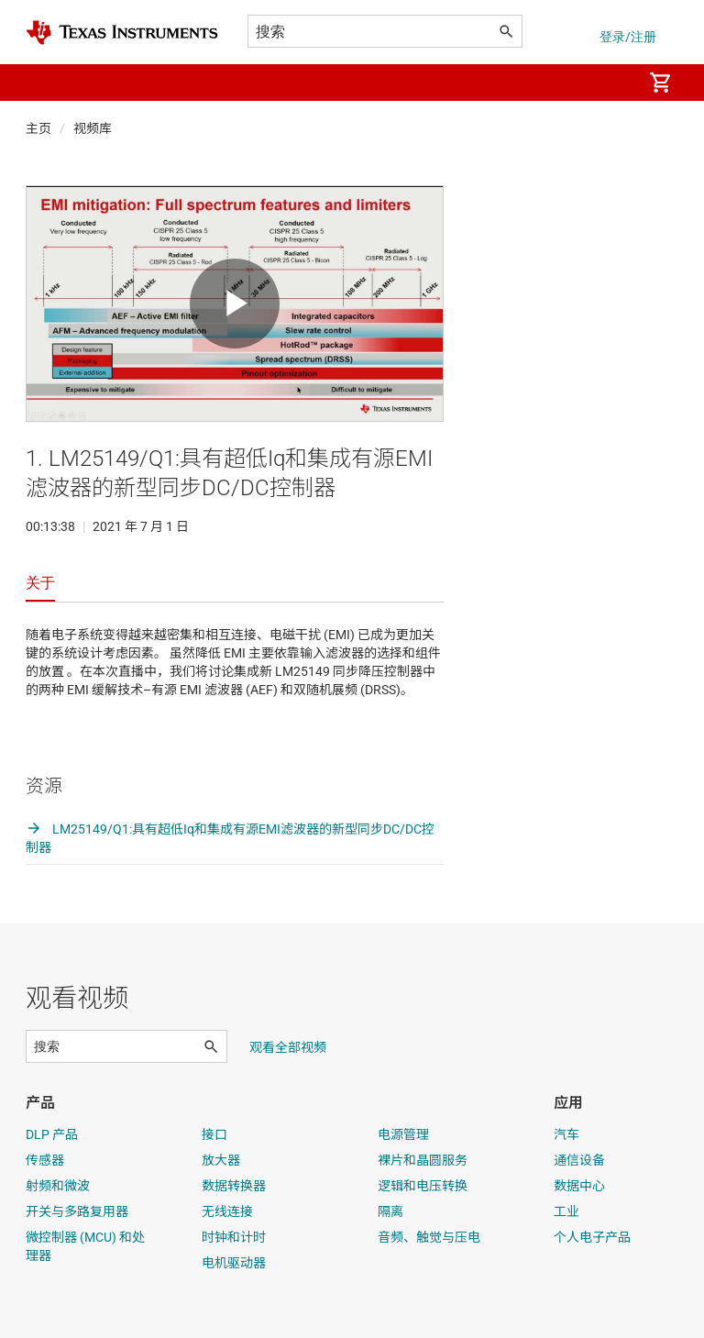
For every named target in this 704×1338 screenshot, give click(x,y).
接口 (214, 1134)
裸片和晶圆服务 (423, 1160)
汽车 (566, 1134)
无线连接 (227, 1211)
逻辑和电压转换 (423, 1185)
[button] (44, 82)
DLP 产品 (52, 1134)
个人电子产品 (592, 1237)
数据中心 (579, 1185)
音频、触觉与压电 (429, 1237)
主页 (38, 128)
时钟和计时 (234, 1237)
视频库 (92, 128)
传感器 (45, 1160)
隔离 (390, 1211)
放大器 (221, 1160)
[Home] (122, 32)
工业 (566, 1211)
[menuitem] (608, 82)
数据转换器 (234, 1185)
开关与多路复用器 (77, 1211)
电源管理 (403, 1134)
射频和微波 (58, 1185)
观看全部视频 (287, 1047)
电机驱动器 (234, 1262)
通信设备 (579, 1160)
